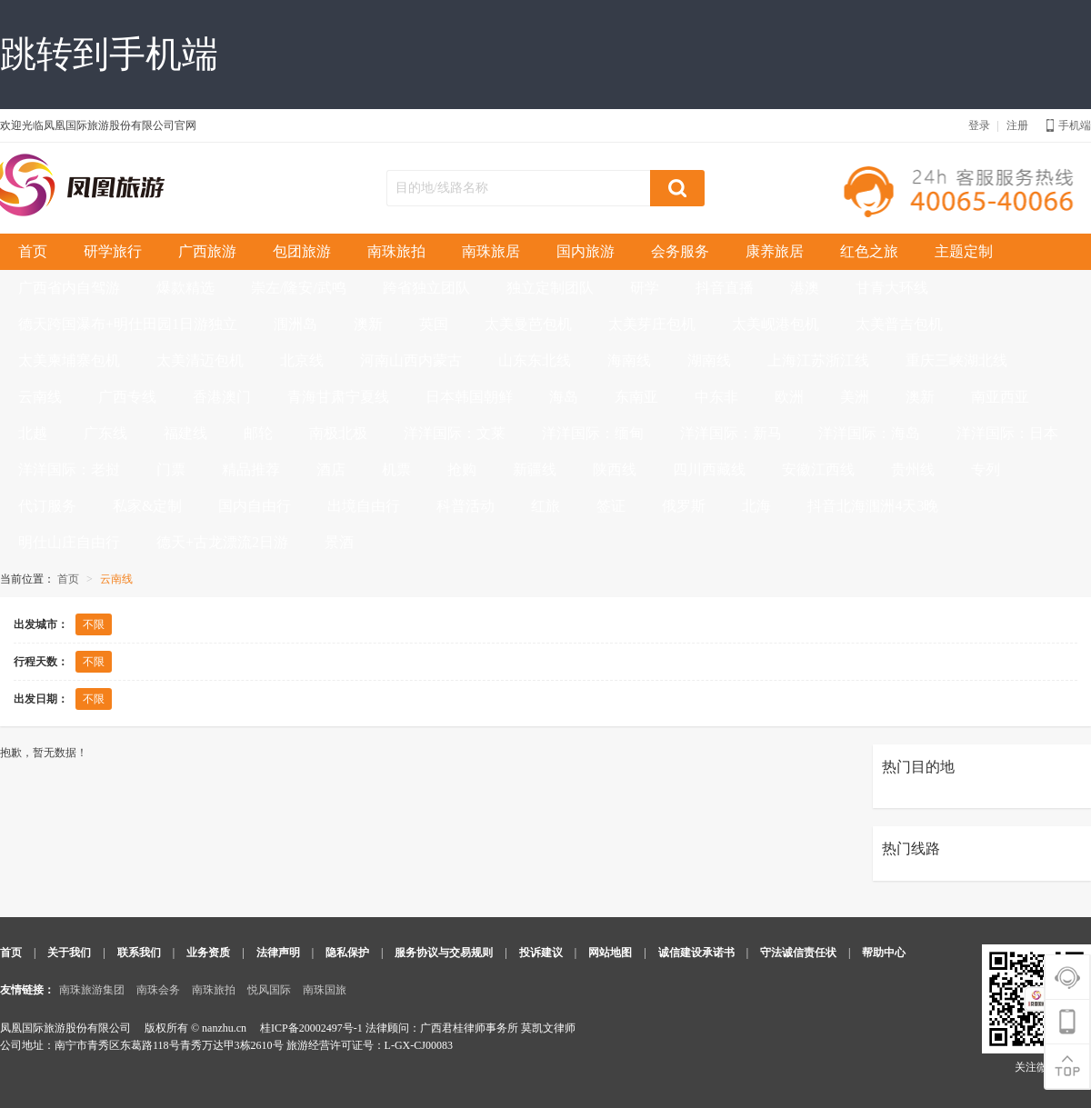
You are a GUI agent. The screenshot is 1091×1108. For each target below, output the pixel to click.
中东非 (716, 396)
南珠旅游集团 (92, 989)
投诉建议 (541, 952)
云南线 (40, 396)
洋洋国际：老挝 (69, 469)
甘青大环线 (892, 287)
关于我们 (69, 952)
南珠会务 (158, 989)
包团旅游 (302, 251)
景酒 (339, 542)
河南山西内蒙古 (411, 360)
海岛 (563, 396)
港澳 (804, 287)
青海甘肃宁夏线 (338, 396)
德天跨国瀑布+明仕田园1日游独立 (127, 324)
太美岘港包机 (775, 324)
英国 (433, 324)
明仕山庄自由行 (69, 542)
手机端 (1068, 125)
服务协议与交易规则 (444, 952)
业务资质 (208, 952)
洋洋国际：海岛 (869, 433)
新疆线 (534, 469)
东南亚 (636, 396)
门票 (170, 469)
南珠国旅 (324, 989)
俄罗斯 (684, 506)
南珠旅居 (491, 251)
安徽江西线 (818, 469)
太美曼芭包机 (528, 324)
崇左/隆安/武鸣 (298, 287)
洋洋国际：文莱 (454, 433)
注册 (1017, 125)
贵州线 (913, 469)
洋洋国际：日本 (1007, 433)
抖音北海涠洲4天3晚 (872, 506)
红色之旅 (869, 251)
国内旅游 (585, 251)
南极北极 (338, 433)
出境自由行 (363, 506)
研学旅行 (113, 251)
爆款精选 (185, 287)
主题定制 (964, 251)
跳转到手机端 (109, 54)
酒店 (330, 469)
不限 (94, 624)
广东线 (105, 433)
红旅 (545, 506)
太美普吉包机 (899, 324)
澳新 (368, 324)
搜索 (677, 188)
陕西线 (614, 469)
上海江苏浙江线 (818, 360)
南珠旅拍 (396, 251)
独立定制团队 (550, 287)
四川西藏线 (709, 469)
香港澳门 (222, 396)
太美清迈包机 (200, 360)
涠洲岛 (295, 324)
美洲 (854, 396)
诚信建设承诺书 (696, 952)
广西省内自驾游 (69, 287)
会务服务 (680, 251)
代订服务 (47, 506)
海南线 (629, 360)
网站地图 (610, 952)
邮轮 (258, 433)
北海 (756, 506)
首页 (32, 251)
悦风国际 (269, 989)
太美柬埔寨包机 (69, 360)
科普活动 (465, 506)
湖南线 (709, 360)
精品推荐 (251, 469)
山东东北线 (534, 360)
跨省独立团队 (426, 287)
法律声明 (278, 952)
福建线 (185, 433)
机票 (396, 469)
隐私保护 (347, 952)
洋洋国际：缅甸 (593, 433)
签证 (611, 506)
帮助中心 (884, 952)
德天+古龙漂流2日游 (222, 542)
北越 (32, 433)
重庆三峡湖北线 (956, 360)
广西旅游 (207, 251)
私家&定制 (147, 506)
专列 (985, 469)
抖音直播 (725, 287)
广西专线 (127, 396)
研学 (644, 287)
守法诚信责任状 (798, 952)
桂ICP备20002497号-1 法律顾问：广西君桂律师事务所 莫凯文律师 (418, 1028)
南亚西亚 (1000, 396)
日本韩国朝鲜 (469, 396)
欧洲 (789, 396)
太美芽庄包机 (652, 324)
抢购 (461, 469)
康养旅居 (775, 251)
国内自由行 (254, 506)
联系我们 (139, 952)
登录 (979, 125)
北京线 (302, 360)
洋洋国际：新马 (731, 433)
